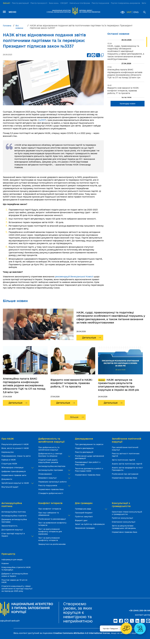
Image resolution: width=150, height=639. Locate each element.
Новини (5, 563)
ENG (135, 12)
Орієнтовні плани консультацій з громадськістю (127, 513)
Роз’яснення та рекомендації (52, 519)
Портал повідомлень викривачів (125, 3)
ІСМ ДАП (64, 3)
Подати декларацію (84, 448)
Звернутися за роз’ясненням (52, 544)
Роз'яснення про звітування (125, 474)
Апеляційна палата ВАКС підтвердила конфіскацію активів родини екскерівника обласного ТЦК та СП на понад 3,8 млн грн (24, 385)
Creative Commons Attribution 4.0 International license (81, 633)
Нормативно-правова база (51, 489)
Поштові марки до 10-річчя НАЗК (14, 581)
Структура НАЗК (9, 464)
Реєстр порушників (100, 3)
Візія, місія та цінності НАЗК (15, 448)
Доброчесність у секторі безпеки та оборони (53, 454)
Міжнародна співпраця (17, 467)
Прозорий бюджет (84, 513)
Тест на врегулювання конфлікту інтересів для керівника (50, 531)
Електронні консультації (124, 522)
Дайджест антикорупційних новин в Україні (14, 575)
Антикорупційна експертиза (52, 466)
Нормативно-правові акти (14, 475)
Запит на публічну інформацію (90, 524)
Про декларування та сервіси (89, 444)
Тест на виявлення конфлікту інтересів (52, 524)
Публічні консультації (123, 518)
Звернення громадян (85, 528)
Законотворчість (9, 526)
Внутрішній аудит (10, 487)
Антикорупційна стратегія (14, 516)
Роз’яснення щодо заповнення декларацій (89, 457)
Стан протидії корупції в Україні (17, 534)
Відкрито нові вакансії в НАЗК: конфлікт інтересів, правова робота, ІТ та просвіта (71, 383)
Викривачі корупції (53, 478)
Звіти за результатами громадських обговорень (124, 527)
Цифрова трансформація (13, 471)
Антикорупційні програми (53, 470)
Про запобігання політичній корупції (125, 448)
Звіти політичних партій (123, 460)
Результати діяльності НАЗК (15, 444)
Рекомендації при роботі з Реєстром (87, 463)
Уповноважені (53, 474)
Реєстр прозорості (39, 3)
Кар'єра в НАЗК (8, 460)
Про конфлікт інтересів (50, 509)
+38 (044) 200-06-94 (139, 610)
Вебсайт (6, 3)
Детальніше (89, 337)
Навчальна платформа (80, 3)
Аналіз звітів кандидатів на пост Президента (127, 469)
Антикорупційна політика (13, 512)
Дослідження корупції (12, 530)
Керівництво (7, 452)
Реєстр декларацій (20, 3)
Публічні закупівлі (84, 516)
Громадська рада (90, 509)
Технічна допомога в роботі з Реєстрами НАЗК (89, 469)
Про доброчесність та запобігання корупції (48, 448)
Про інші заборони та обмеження (53, 514)
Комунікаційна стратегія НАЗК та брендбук (16, 568)
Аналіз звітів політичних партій (127, 464)
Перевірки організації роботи (52, 482)
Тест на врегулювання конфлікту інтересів (49, 539)
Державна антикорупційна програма (14, 520)
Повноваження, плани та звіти (16, 456)
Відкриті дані (81, 520)
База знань (54, 3)
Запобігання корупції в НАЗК (17, 483)
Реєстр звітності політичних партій (125, 454)
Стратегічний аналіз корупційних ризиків (48, 461)
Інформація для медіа (12, 559)
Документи (7, 479)
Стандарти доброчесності (51, 493)
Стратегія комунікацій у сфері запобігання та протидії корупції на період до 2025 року (16, 588)
